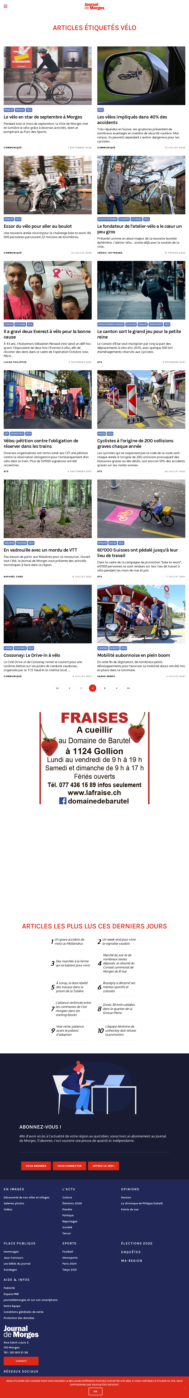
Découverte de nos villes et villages (26, 1197)
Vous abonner (36, 1165)
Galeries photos (14, 1203)
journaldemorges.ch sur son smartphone (30, 1300)
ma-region (131, 1261)
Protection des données (19, 1318)
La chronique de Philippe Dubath (142, 1203)
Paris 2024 (69, 1263)
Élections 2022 (136, 1243)
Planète (67, 1209)
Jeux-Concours (13, 1257)
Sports (69, 1243)
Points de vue (129, 1209)
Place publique (20, 1243)
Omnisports (70, 1257)
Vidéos (8, 1209)
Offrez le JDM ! (103, 1165)
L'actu (68, 1189)
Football (67, 1251)
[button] (5, 6)
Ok (95, 1391)
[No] (184, 1387)
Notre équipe (12, 1306)
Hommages (11, 1251)
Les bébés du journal (17, 1263)
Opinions (130, 1189)
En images (14, 1189)
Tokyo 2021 (69, 1269)
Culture (67, 1197)
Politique (68, 1215)
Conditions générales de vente (23, 1312)
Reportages (70, 1221)
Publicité (9, 1288)
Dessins (126, 1197)
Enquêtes (131, 1252)
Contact (21, 1361)
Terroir (66, 1233)
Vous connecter (69, 1165)
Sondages (10, 1269)
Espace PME (11, 1294)
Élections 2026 (72, 1203)
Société (67, 1227)
